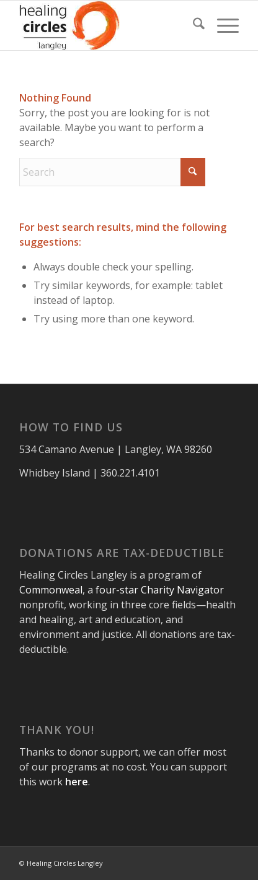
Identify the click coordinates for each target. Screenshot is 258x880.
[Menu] (222, 25)
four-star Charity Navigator (160, 590)
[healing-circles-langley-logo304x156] (107, 25)
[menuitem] (192, 25)
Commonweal (50, 590)
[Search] (192, 25)
